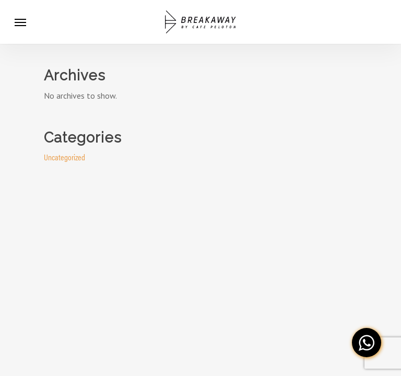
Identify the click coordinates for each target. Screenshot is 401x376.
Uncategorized (64, 157)
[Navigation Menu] (20, 22)
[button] (366, 342)
